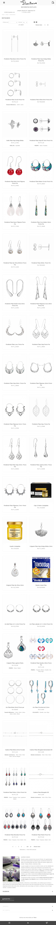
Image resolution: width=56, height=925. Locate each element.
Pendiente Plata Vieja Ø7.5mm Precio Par (41, 140)
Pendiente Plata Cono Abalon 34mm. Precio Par (41, 223)
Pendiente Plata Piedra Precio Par (41, 835)
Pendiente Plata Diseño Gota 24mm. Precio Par (15, 304)
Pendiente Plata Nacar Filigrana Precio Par (14, 223)
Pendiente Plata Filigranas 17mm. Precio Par (15, 506)
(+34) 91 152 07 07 (22, 10)
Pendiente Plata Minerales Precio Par (15, 835)
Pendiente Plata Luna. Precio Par (15, 344)
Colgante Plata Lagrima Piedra (15, 663)
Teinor (35, 917)
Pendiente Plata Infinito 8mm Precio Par (41, 99)
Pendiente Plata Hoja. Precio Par (41, 424)
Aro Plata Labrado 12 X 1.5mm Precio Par (41, 624)
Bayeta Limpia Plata (41, 585)
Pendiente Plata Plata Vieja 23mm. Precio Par (15, 465)
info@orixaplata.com (9, 12)
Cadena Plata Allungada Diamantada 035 (41, 750)
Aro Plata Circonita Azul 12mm (41, 707)
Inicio (3, 14)
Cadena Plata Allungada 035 (41, 792)
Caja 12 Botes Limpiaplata (41, 505)
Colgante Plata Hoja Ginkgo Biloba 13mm (41, 546)
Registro (6, 899)
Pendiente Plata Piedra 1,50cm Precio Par (14, 792)
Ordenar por (5, 22)
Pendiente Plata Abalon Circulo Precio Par (41, 181)
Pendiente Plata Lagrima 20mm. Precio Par (41, 465)
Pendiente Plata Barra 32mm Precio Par (15, 59)
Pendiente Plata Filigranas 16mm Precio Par (41, 384)
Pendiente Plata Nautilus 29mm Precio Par (41, 664)
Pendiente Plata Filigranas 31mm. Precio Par (15, 425)
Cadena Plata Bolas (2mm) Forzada (15, 750)
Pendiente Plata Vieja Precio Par (41, 344)
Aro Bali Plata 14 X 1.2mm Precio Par (15, 624)
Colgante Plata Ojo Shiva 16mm (15, 585)
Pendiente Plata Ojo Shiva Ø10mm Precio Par (15, 263)
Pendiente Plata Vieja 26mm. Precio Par (15, 383)
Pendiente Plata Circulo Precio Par (14, 99)
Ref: (12, 61)
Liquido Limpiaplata (15, 546)
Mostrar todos (39, 25)
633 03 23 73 (31, 10)
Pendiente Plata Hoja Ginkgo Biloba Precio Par (41, 59)
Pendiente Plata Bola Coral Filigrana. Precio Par (15, 182)
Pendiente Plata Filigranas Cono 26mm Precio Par (41, 304)
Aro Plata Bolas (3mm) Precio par (15, 707)
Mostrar (20, 22)
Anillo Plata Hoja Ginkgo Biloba (14, 140)
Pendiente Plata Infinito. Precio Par (41, 263)
